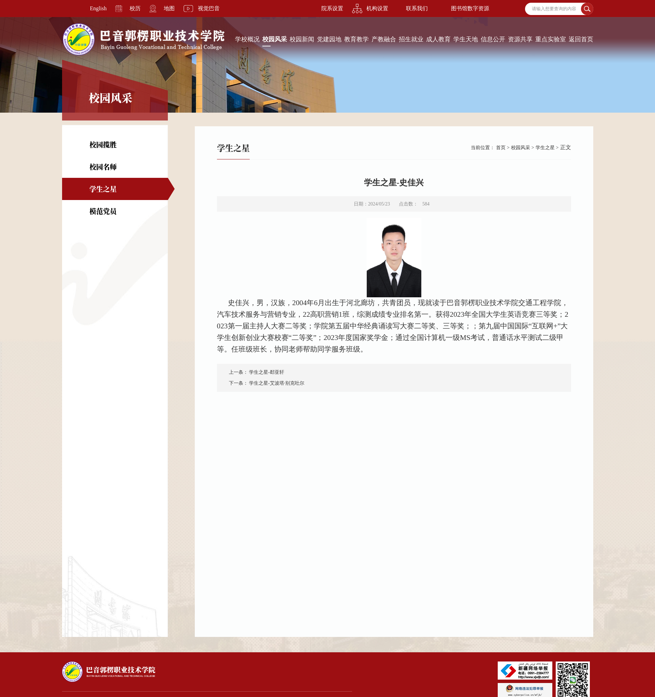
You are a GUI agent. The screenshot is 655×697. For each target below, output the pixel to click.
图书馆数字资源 (470, 8)
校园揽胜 (103, 145)
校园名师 (103, 167)
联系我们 (417, 8)
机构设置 (377, 8)
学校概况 (247, 39)
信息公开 (493, 39)
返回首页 (581, 39)
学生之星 (103, 189)
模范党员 (103, 211)
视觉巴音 (209, 8)
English (98, 8)
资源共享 (520, 39)
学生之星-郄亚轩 (266, 372)
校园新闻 (302, 39)
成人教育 (438, 39)
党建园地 (329, 39)
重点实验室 (550, 39)
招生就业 (411, 39)
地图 (169, 8)
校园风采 (274, 39)
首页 (501, 147)
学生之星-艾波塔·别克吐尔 (276, 383)
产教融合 (384, 39)
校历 (135, 8)
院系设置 (332, 8)
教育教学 (356, 39)
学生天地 (465, 39)
